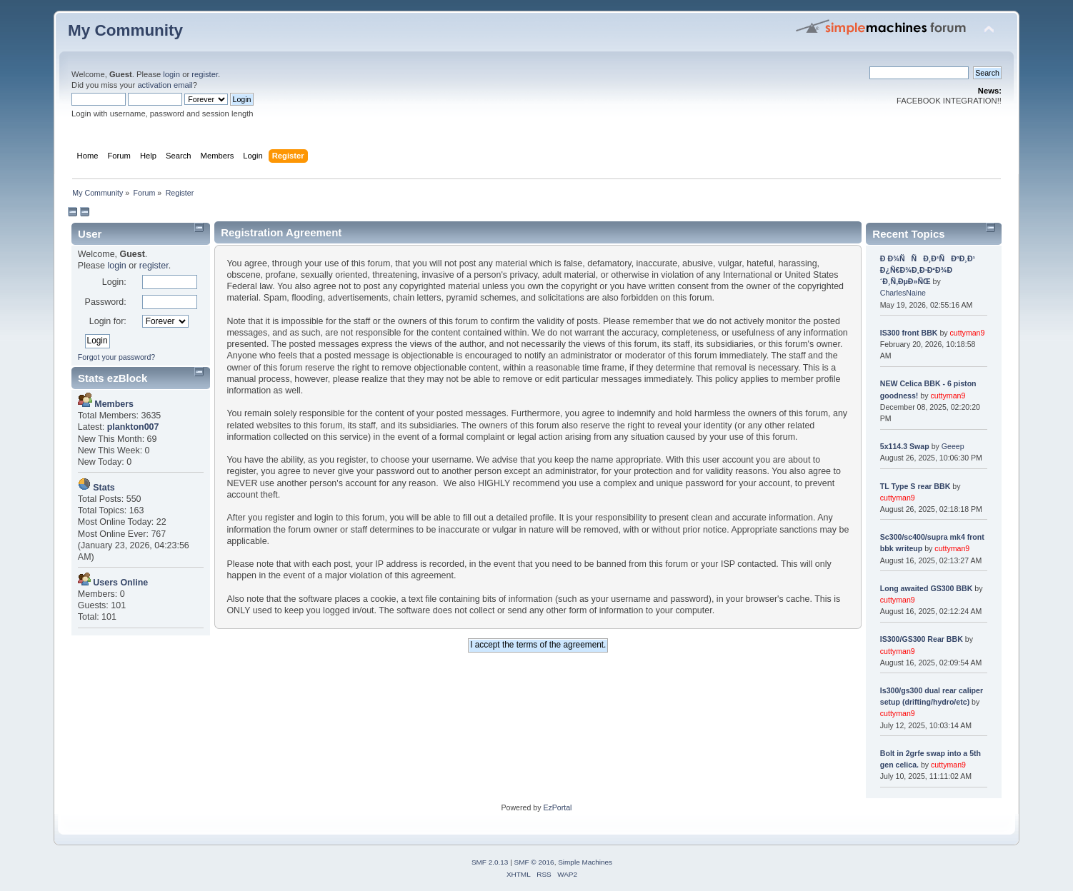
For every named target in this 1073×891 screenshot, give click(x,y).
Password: (105, 302)
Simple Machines (585, 862)
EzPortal (557, 807)
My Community (125, 30)
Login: (114, 282)
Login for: (107, 321)
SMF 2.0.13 (490, 862)
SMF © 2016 (534, 862)
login (171, 74)
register (204, 74)
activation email (164, 85)
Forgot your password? (116, 357)
